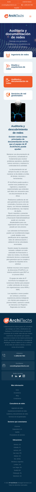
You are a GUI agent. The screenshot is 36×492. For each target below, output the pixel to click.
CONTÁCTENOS (27, 2)
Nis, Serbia (17, 459)
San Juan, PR (17, 453)
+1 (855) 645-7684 (27, 5)
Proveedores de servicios (17, 435)
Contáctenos (17, 398)
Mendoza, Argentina (17, 461)
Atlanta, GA (17, 456)
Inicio (17, 390)
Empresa (17, 426)
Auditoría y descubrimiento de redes (17, 414)
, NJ (17, 476)
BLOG (9, 2)
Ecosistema (17, 393)
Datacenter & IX (17, 429)
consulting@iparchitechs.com (9, 5)
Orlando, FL (17, 447)
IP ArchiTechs (13, 483)
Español (16, 8)
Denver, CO (17, 444)
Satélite (17, 432)
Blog (17, 395)
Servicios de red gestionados (17, 416)
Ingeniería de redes (17, 408)
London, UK (17, 464)
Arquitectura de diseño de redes (17, 411)
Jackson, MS (17, 450)
